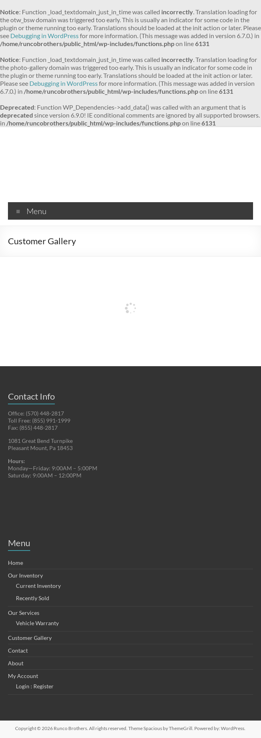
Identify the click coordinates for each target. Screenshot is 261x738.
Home (15, 562)
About (15, 663)
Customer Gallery (30, 637)
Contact (18, 650)
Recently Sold (32, 598)
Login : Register (35, 686)
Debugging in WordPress (44, 35)
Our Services (23, 612)
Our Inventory (25, 575)
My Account (23, 675)
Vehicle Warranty (37, 623)
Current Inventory (38, 585)
